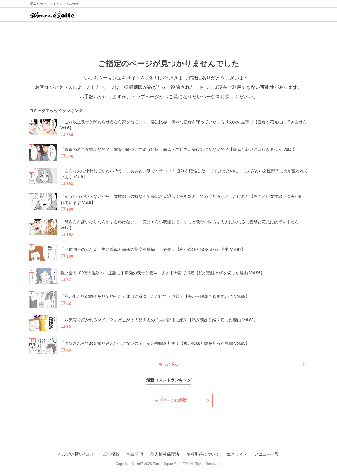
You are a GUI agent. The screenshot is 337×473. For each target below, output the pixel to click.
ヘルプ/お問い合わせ (77, 454)
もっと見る (168, 364)
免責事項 (135, 454)
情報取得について (203, 454)
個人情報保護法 (164, 454)
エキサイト (237, 454)
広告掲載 (111, 454)
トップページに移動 (168, 400)
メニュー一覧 (267, 454)
